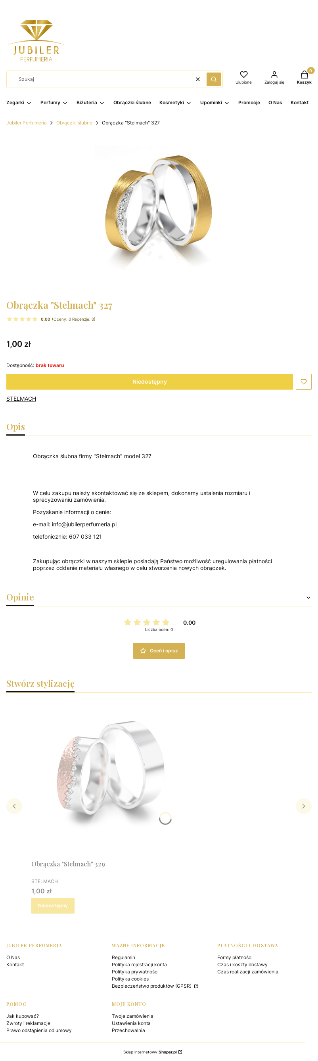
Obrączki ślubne (74, 123)
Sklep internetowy (150, 1052)
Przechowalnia (128, 1030)
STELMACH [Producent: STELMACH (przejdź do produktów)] (21, 398)
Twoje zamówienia (132, 1016)
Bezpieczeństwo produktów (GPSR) (152, 986)
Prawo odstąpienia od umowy (39, 1030)
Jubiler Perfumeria (26, 123)
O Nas (13, 957)
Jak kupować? (22, 1016)
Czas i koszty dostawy (242, 964)
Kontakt (15, 964)
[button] (214, 79)
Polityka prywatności (135, 972)
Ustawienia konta (131, 1023)
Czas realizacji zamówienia (247, 972)
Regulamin (123, 957)
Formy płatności (235, 957)
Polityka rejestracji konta (139, 964)
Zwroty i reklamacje (28, 1023)
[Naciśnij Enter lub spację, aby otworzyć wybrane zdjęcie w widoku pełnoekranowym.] (159, 213)
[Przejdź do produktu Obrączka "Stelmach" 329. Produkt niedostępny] (110, 777)
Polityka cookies (130, 979)
